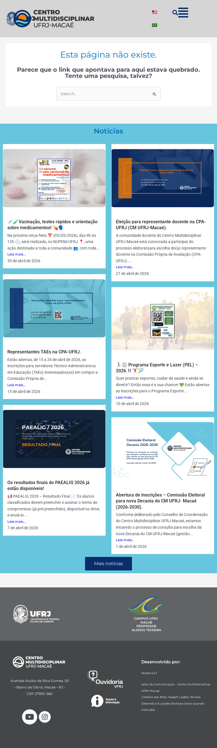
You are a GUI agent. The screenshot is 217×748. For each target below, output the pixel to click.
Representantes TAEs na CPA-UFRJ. (44, 352)
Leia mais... (16, 254)
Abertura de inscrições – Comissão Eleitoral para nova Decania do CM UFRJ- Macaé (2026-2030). (160, 501)
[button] (183, 12)
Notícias (108, 131)
